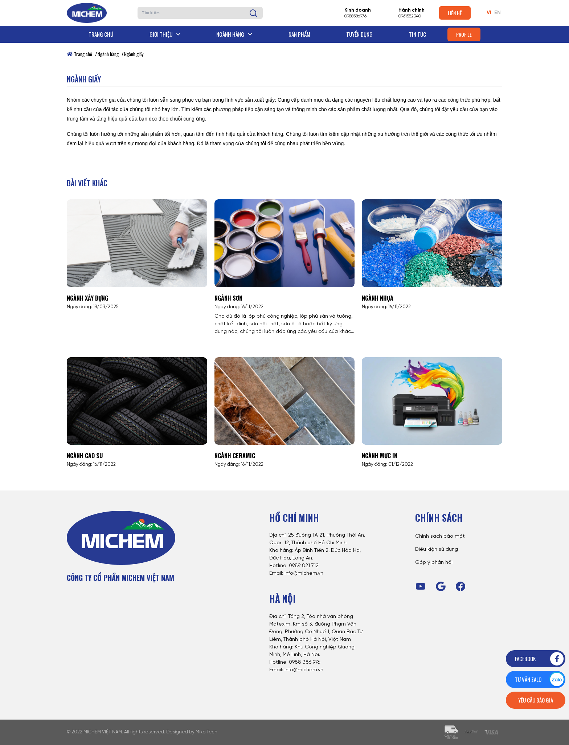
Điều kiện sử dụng (436, 549)
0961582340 (409, 16)
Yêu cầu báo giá (535, 700)
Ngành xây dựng (87, 298)
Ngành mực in (379, 455)
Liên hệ (455, 13)
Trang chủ (101, 34)
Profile (464, 34)
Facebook (540, 659)
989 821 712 (305, 566)
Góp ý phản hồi (434, 562)
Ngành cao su (85, 455)
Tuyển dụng (359, 34)
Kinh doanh (357, 10)
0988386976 (355, 16)
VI (489, 13)
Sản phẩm (299, 34)
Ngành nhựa (377, 298)
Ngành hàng (234, 34)
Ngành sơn (228, 298)
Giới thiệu (165, 34)
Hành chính (411, 10)
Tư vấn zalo (540, 679)
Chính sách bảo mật (440, 536)
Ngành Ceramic (234, 455)
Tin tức (417, 34)
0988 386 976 (304, 662)
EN (497, 13)
